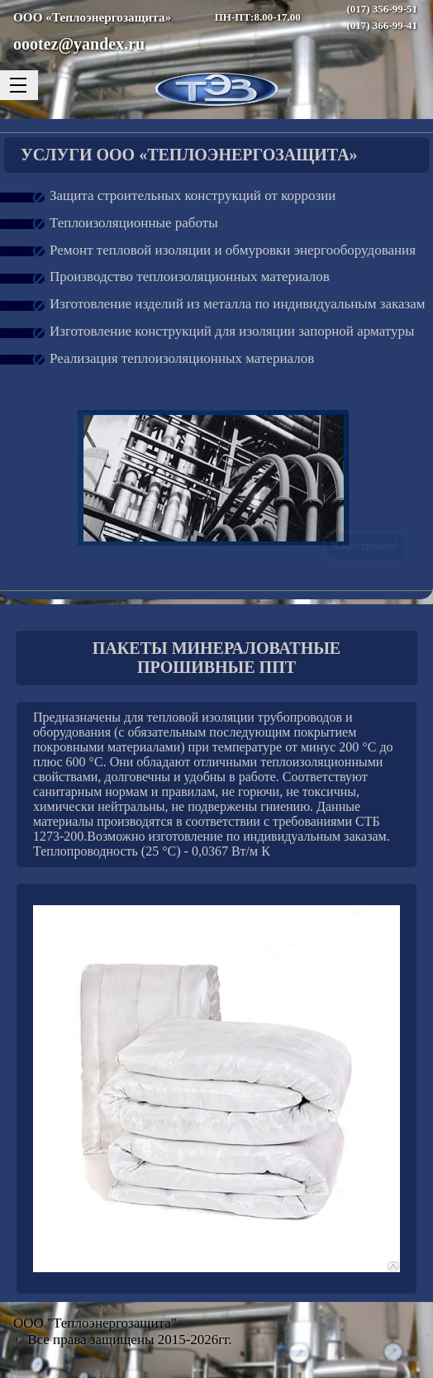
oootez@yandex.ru (79, 44)
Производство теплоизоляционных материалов (190, 276)
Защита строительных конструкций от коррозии (192, 195)
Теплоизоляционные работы (134, 223)
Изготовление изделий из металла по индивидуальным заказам (238, 304)
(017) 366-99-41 (381, 25)
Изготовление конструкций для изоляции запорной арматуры (232, 331)
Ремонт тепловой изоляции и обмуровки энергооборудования (233, 250)
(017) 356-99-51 (381, 8)
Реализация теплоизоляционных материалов (182, 358)
